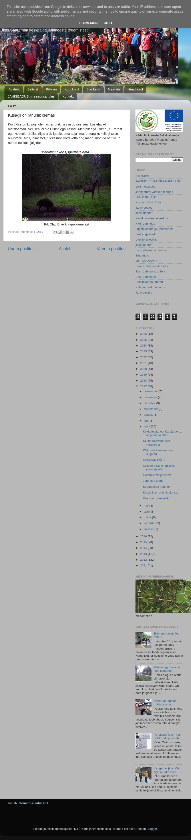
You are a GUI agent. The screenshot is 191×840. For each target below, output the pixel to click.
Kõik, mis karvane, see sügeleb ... (158, 452)
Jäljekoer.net (143, 245)
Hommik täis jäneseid (157, 475)
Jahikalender (144, 213)
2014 (144, 548)
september (151, 409)
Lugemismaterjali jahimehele (154, 229)
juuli (147, 420)
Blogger (152, 828)
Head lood (135, 89)
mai (146, 505)
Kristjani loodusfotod (149, 202)
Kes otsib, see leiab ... (157, 498)
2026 (144, 333)
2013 (144, 554)
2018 (144, 380)
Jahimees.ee (144, 207)
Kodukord (71, 89)
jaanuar (149, 529)
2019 (144, 374)
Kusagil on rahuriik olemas (160, 492)
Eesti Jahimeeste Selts (150, 271)
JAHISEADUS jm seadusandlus (31, 96)
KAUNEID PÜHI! (154, 459)
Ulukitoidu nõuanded (149, 282)
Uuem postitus (21, 248)
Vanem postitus (111, 248)
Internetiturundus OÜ (33, 803)
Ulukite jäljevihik (146, 239)
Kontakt (68, 96)
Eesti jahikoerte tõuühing (151, 250)
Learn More (89, 23)
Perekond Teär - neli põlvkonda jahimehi (167, 736)
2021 (144, 363)
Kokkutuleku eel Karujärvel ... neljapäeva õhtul (162, 433)
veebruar (150, 523)
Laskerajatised (145, 234)
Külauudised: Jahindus (150, 287)
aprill (147, 511)
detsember (151, 391)
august (148, 414)
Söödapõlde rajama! (156, 486)
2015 (144, 542)
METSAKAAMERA (148, 260)
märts (148, 517)
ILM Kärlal (142, 176)
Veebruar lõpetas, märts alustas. (165, 702)
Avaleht (14, 89)
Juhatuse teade (153, 480)
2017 (144, 386)
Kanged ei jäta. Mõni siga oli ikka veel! (167, 770)
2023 (144, 351)
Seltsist (32, 89)
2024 (144, 345)
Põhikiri (51, 89)
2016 (144, 536)
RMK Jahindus (145, 223)
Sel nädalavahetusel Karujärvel (156, 442)
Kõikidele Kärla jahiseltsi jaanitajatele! (159, 467)
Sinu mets (142, 255)
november (151, 397)
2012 (144, 559)
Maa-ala (114, 89)
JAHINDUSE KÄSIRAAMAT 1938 (157, 181)
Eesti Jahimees (145, 276)
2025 (144, 339)
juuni (147, 426)
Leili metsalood (145, 186)
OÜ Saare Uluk (145, 197)
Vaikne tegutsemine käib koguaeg (167, 669)
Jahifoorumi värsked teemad (154, 192)
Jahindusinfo (143, 292)
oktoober (150, 403)
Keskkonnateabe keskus (151, 218)
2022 (144, 357)
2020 (144, 368)
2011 (144, 565)
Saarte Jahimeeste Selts (151, 266)
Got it (109, 23)
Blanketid (93, 89)
